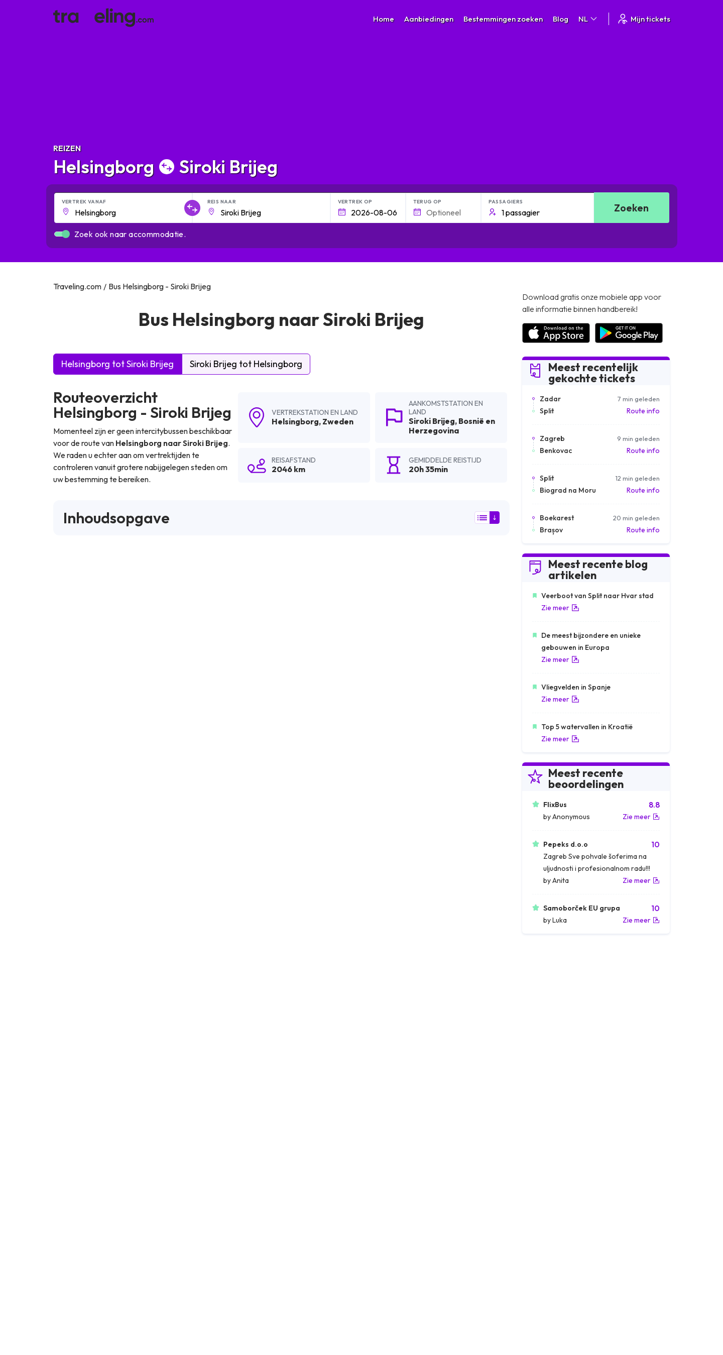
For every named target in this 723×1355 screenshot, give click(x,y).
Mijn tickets (643, 19)
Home (383, 19)
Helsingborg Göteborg (246, 1080)
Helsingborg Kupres (240, 994)
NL (588, 19)
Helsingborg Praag (239, 1011)
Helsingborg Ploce (87, 994)
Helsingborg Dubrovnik (397, 1011)
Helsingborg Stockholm (398, 1063)
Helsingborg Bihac (389, 960)
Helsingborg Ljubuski (91, 1097)
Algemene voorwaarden (405, 1187)
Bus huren (536, 1218)
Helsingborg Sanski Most (98, 1046)
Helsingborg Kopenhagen (99, 1080)
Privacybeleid (388, 1197)
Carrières (536, 1187)
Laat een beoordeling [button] (448, 811)
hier (110, 723)
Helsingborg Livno (389, 994)
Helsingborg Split (236, 977)
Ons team (227, 1208)
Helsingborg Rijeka (389, 1046)
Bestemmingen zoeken (503, 19)
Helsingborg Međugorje (96, 1029)
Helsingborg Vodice (89, 960)
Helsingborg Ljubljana (243, 943)
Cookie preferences (399, 1208)
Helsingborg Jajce (237, 1029)
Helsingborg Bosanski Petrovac (411, 1080)
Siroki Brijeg (432, 421)
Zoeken (631, 207)
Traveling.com (144, 1308)
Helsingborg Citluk (237, 1097)
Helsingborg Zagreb (89, 977)
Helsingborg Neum (389, 1097)
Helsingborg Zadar (87, 1011)
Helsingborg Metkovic (395, 1029)
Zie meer (560, 607)
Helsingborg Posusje (242, 1046)
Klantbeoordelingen (552, 1197)
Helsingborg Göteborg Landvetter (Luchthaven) (440, 1114)
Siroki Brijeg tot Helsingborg (246, 364)
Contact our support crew (118, 1229)
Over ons (227, 1197)
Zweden (337, 421)
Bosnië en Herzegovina (452, 425)
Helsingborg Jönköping (246, 1114)
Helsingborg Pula (84, 1063)
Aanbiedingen (428, 19)
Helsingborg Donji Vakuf (248, 960)
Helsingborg (295, 421)
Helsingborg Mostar (392, 943)
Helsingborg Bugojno (92, 943)
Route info (643, 410)
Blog (560, 19)
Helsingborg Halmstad (94, 1114)
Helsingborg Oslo (387, 977)
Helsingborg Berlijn (239, 1063)
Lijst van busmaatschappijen (565, 1208)
